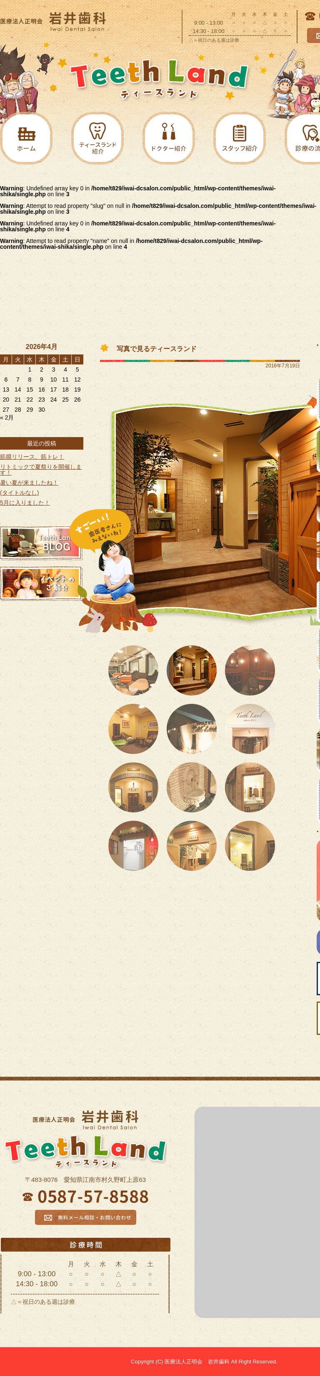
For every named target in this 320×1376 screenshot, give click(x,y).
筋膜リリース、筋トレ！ (32, 456)
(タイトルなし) (19, 492)
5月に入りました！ (25, 502)
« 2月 (7, 417)
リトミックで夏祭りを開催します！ (41, 469)
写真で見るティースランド (157, 348)
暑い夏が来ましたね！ (29, 482)
